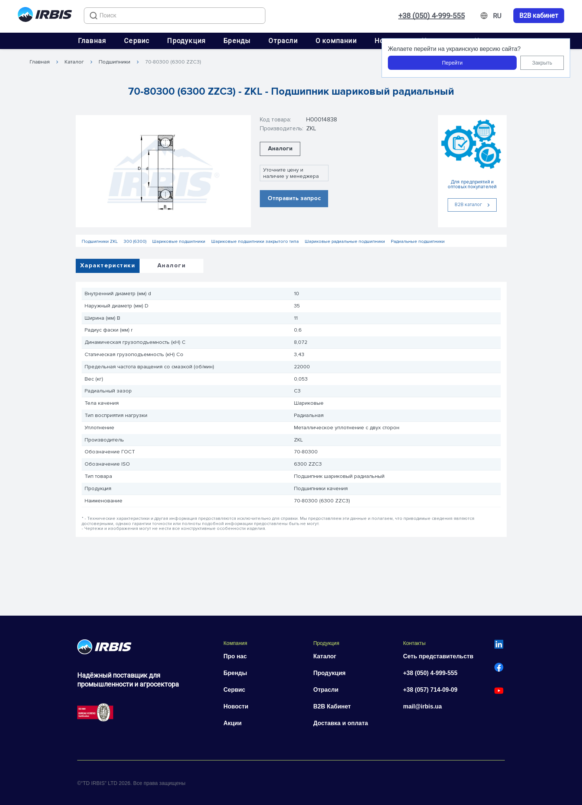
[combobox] (174, 15)
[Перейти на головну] (45, 16)
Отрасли (282, 41)
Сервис (136, 41)
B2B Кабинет (332, 706)
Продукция (186, 41)
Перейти (452, 63)
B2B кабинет (538, 15)
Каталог (74, 62)
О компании (336, 41)
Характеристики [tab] (107, 265)
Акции (232, 723)
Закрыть (542, 63)
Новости (235, 706)
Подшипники (114, 62)
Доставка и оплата (340, 723)
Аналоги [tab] (171, 265)
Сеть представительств (438, 656)
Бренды (237, 41)
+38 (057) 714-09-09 (430, 690)
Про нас (235, 656)
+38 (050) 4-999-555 (431, 15)
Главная (92, 41)
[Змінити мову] (497, 16)
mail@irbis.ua (422, 706)
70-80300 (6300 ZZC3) (173, 62)
